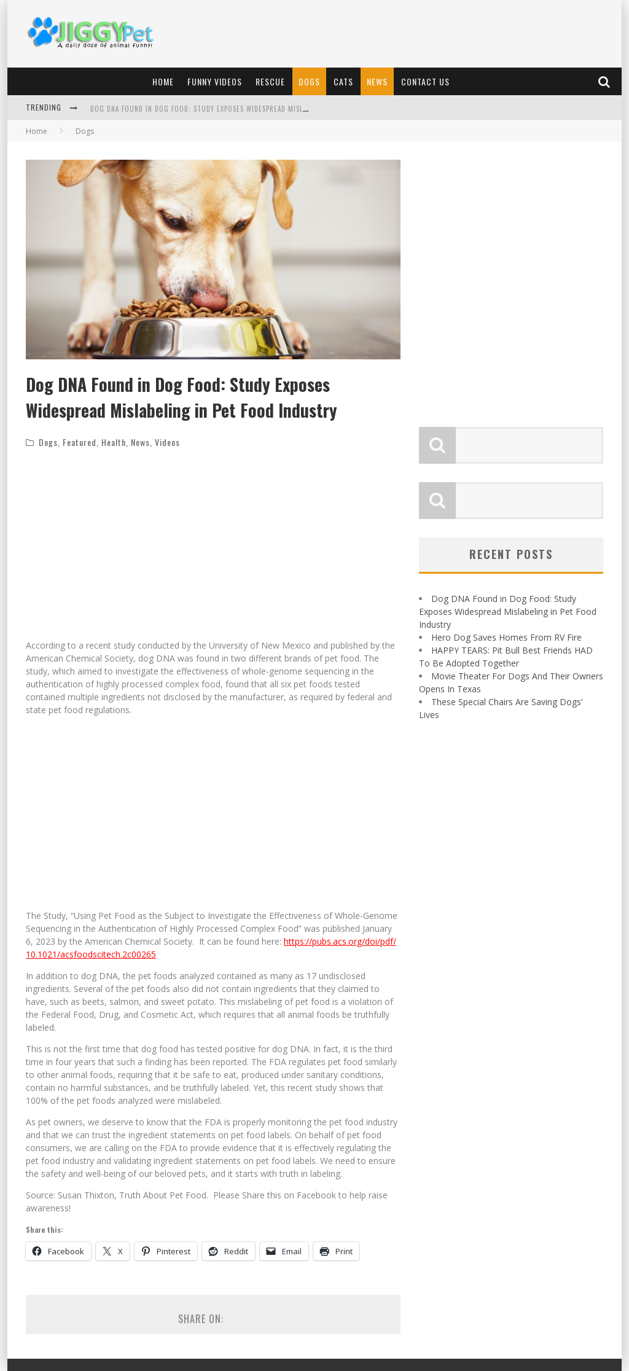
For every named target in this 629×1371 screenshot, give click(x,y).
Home (163, 81)
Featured (79, 442)
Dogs (309, 81)
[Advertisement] (391, 33)
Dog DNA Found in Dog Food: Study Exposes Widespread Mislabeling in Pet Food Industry (248, 109)
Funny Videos (214, 81)
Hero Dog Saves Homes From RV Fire (506, 637)
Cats (343, 81)
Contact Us (425, 81)
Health (113, 442)
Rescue (270, 81)
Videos (167, 442)
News (377, 81)
